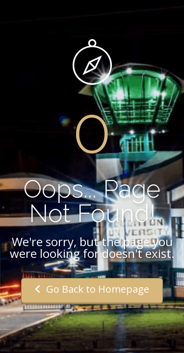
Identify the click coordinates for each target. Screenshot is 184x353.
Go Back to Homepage (92, 289)
